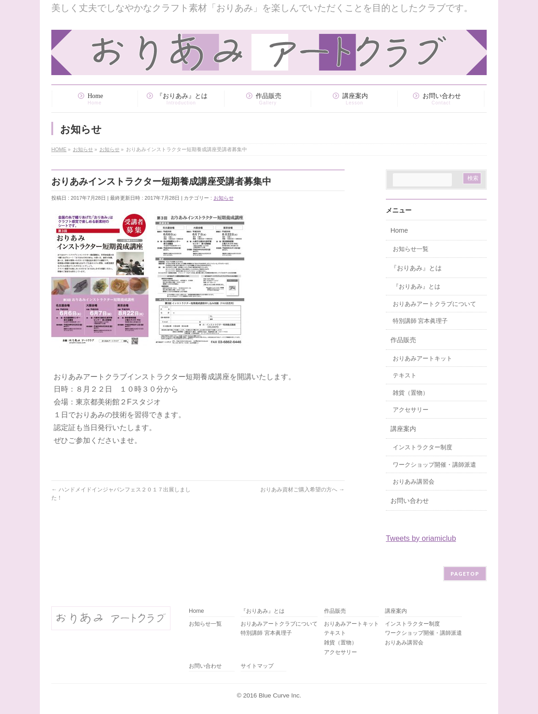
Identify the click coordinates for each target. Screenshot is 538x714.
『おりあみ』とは (416, 268)
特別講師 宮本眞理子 (420, 321)
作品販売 (403, 339)
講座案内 (403, 428)
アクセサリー (410, 410)
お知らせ (224, 198)
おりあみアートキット (422, 358)
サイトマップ (257, 666)
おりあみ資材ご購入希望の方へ (302, 489)
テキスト (405, 375)
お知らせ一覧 (410, 249)
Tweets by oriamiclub (421, 538)
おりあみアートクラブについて (434, 304)
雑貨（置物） (410, 393)
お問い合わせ (409, 500)
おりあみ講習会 (413, 482)
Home (399, 230)
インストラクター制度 (422, 447)
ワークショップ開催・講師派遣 (434, 465)
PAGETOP (464, 574)
